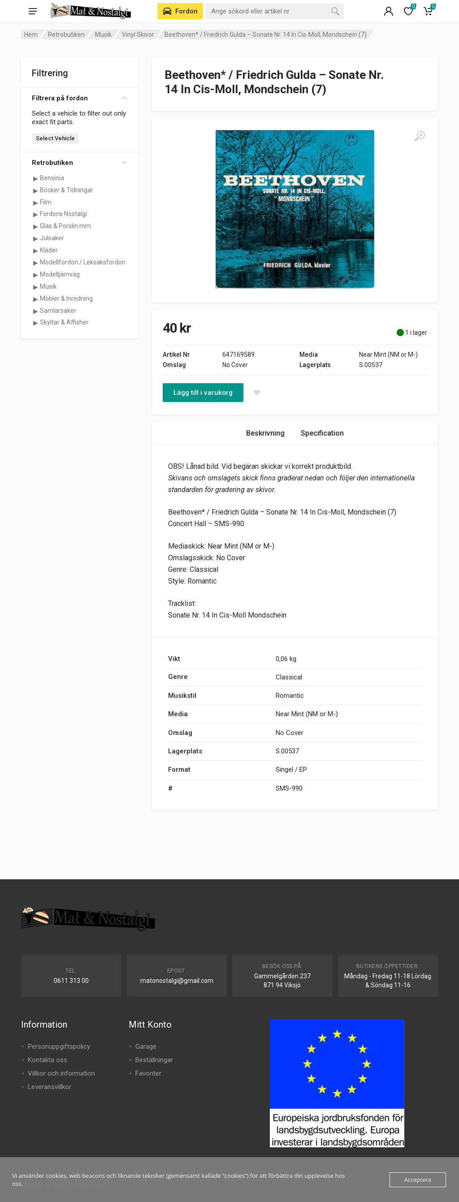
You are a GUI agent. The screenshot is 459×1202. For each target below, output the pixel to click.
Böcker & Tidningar (66, 190)
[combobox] (275, 11)
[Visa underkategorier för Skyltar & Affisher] (35, 322)
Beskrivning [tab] (265, 433)
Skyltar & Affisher (64, 322)
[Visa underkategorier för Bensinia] (35, 178)
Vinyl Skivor (138, 34)
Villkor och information (61, 1073)
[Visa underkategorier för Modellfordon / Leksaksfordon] (35, 262)
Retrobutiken (66, 34)
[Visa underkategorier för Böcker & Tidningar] (35, 190)
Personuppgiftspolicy (59, 1046)
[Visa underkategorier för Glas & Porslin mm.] (35, 226)
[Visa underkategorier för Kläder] (35, 250)
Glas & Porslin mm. (66, 225)
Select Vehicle (55, 138)
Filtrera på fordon (79, 98)
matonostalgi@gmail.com (176, 980)
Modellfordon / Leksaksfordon (83, 262)
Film (46, 202)
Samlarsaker (58, 310)
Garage (145, 1046)
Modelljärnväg (60, 274)
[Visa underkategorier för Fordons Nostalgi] (35, 214)
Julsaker (52, 238)
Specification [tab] (322, 433)
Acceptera (417, 1180)
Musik (103, 34)
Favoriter (148, 1073)
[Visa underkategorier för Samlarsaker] (35, 311)
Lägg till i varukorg (203, 393)
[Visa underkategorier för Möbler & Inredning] (35, 299)
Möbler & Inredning (66, 298)
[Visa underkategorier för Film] (35, 202)
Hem (31, 34)
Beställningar (154, 1060)
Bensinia (52, 178)
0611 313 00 (71, 980)
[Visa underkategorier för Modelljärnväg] (35, 274)
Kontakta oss (47, 1060)
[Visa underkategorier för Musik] (35, 286)
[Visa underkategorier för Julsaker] (35, 238)
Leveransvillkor (49, 1087)
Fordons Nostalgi (63, 213)
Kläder (49, 250)
